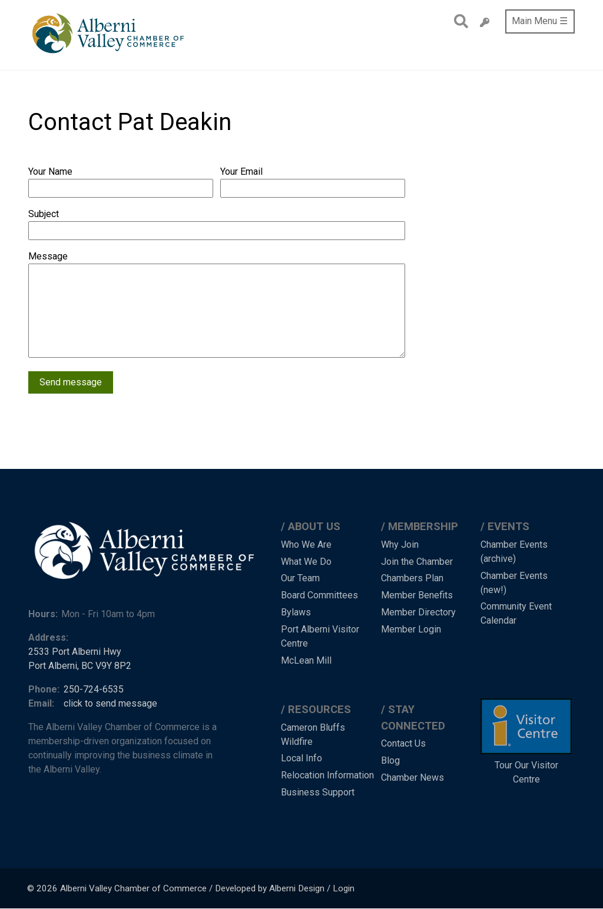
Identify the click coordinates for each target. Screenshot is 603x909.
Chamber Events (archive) (514, 551)
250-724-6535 (94, 689)
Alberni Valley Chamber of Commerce (133, 888)
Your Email (241, 171)
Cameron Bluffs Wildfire (313, 734)
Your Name (50, 171)
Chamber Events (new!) (514, 582)
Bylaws (296, 612)
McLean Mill (306, 660)
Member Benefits (417, 595)
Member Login (411, 629)
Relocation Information (327, 775)
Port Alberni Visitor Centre (320, 636)
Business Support (317, 792)
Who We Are (306, 544)
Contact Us (403, 743)
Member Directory (418, 612)
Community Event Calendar (516, 613)
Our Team (300, 578)
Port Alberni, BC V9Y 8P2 (79, 665)
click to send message (110, 703)
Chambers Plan (412, 578)
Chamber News (412, 777)
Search (458, 21)
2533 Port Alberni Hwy (74, 651)
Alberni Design (296, 888)
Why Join (400, 544)
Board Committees (319, 595)
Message (48, 256)
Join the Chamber (417, 561)
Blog (390, 760)
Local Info (301, 758)
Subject (43, 213)
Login (343, 888)
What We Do (306, 561)
